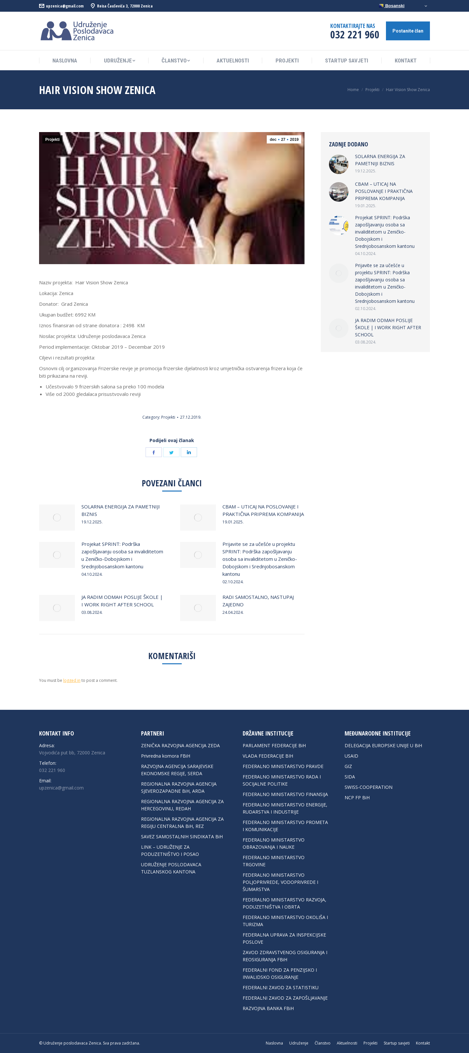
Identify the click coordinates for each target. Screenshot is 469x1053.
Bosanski (392, 5)
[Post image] (57, 518)
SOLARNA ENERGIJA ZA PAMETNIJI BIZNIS (120, 510)
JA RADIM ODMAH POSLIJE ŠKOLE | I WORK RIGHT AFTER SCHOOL (122, 601)
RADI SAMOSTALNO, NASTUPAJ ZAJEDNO (258, 601)
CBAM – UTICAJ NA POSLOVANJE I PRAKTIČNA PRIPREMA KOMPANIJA (263, 510)
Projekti (52, 139)
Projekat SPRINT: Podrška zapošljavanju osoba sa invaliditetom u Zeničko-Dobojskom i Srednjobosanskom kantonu (122, 555)
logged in (71, 680)
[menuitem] (64, 60)
